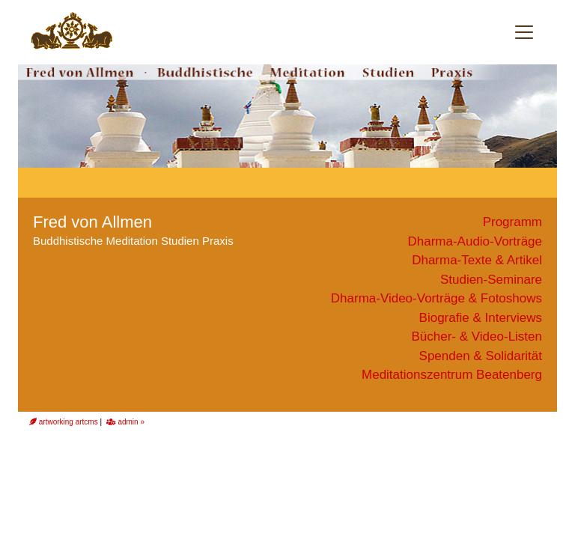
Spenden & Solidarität (480, 356)
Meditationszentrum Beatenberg (452, 375)
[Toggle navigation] (524, 32)
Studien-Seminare (491, 279)
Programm (512, 222)
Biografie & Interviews (480, 318)
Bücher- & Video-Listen (476, 336)
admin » (125, 422)
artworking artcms (63, 422)
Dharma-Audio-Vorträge (474, 241)
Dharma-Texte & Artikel (477, 260)
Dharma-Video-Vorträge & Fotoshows (436, 298)
